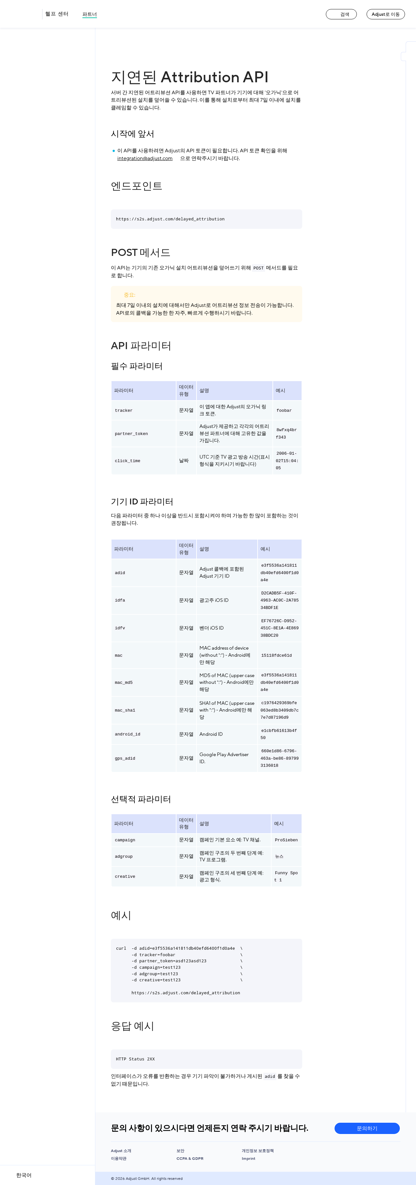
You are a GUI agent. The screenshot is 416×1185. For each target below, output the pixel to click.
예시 (121, 915)
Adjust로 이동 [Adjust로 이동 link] (386, 14)
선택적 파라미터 (141, 799)
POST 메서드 (141, 252)
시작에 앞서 (133, 133)
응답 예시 (133, 1026)
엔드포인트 (137, 186)
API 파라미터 (141, 346)
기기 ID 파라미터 (142, 501)
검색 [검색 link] (341, 14)
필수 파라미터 (137, 366)
